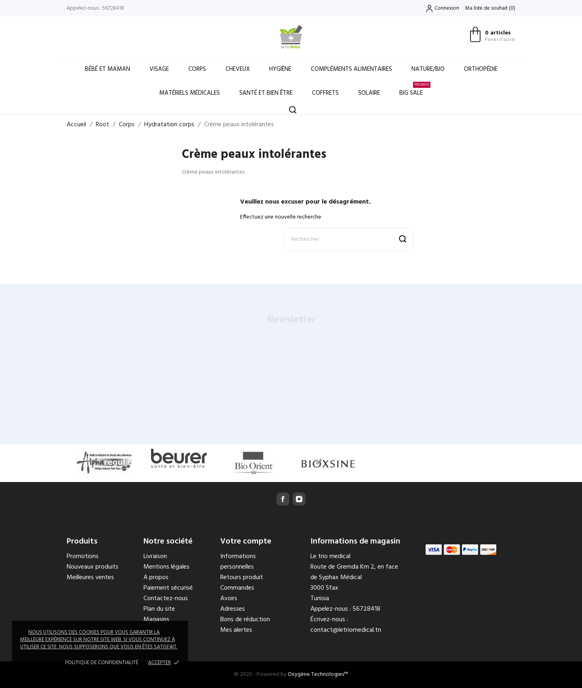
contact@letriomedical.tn (345, 630)
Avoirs (228, 598)
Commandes (237, 588)
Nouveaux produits (92, 567)
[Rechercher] (348, 239)
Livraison (155, 556)
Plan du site (159, 609)
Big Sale (414, 89)
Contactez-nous (165, 598)
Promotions (83, 556)
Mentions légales (166, 567)
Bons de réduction (245, 619)
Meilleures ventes (90, 577)
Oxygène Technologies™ (318, 674)
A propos (156, 577)
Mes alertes (236, 630)
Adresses (232, 609)
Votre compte (245, 541)
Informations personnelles (238, 561)
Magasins (156, 619)
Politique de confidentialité (101, 662)
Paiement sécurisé (168, 588)
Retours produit (241, 577)
